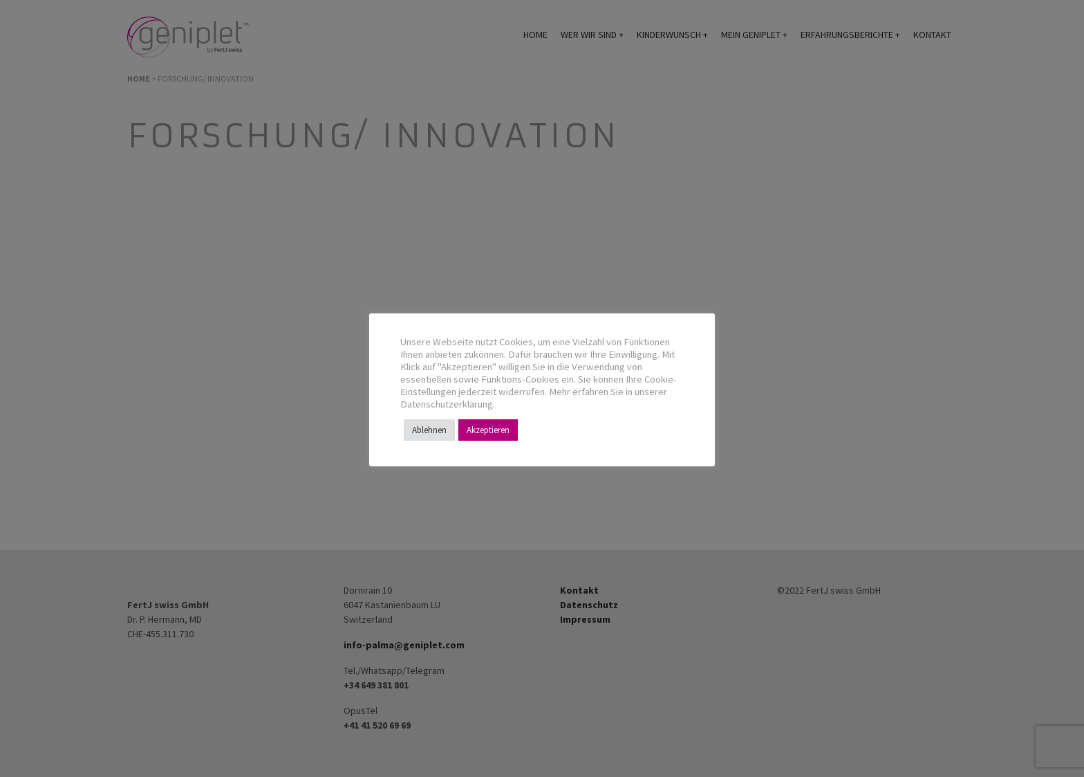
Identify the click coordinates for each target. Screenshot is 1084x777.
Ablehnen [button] (429, 430)
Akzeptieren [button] (488, 430)
